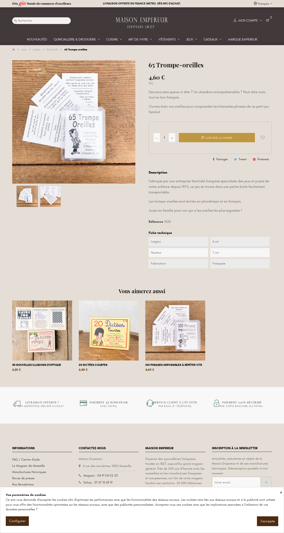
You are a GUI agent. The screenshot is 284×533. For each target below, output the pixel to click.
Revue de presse (23, 478)
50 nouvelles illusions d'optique (36, 365)
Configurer (17, 521)
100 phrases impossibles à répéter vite (173, 365)
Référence (156, 222)
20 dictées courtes (93, 365)
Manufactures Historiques (29, 472)
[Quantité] (164, 137)
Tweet (243, 159)
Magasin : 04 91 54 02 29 (100, 475)
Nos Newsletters (23, 484)
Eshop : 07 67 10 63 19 (97, 482)
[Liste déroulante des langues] (263, 3)
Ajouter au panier (217, 137)
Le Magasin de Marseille (28, 466)
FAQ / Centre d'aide (26, 459)
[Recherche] (41, 20)
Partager (222, 159)
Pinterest (263, 159)
